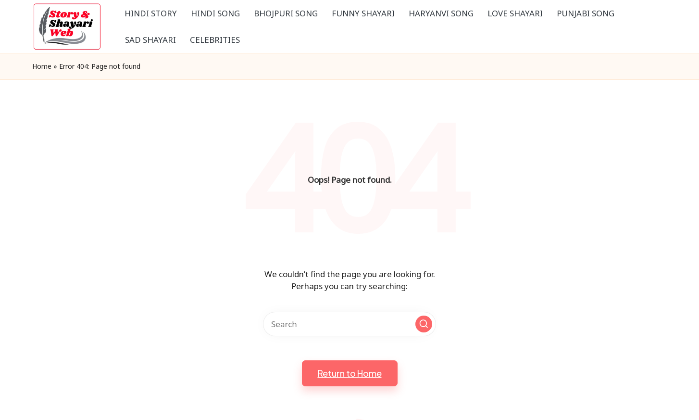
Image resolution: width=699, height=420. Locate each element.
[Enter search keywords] (349, 324)
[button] (423, 324)
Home (41, 66)
